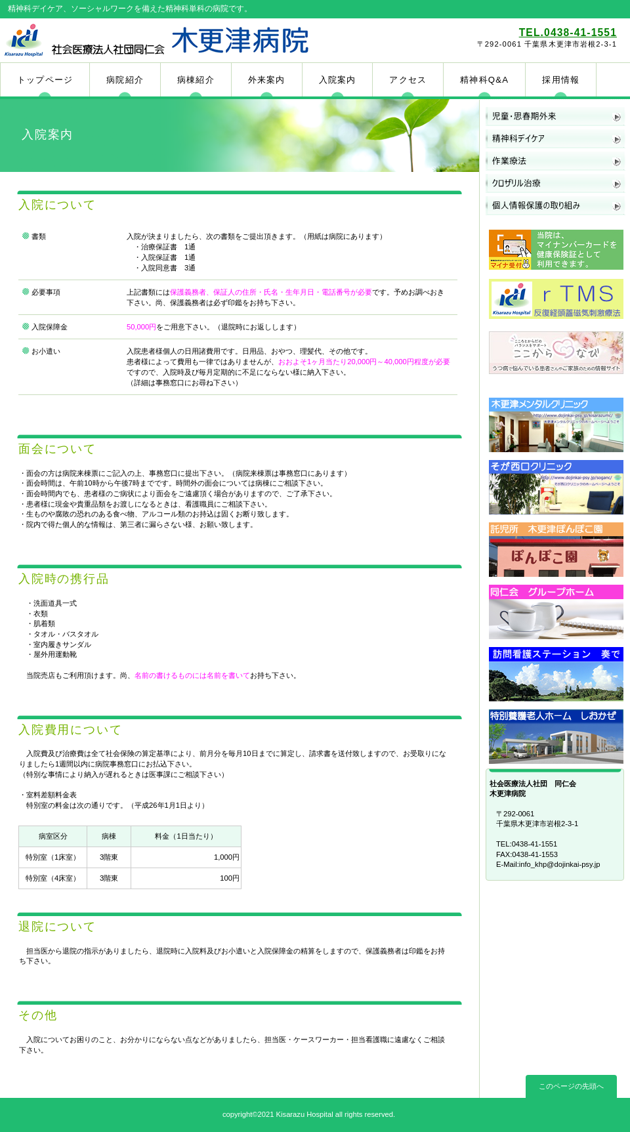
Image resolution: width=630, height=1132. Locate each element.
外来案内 (266, 80)
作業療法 (556, 161)
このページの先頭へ (571, 1086)
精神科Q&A (484, 80)
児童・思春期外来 (556, 117)
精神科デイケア (556, 139)
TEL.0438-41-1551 (568, 32)
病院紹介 (125, 80)
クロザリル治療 (556, 184)
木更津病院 (155, 40)
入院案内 (337, 80)
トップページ (45, 80)
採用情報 (560, 80)
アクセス (408, 80)
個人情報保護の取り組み (556, 206)
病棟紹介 (196, 80)
